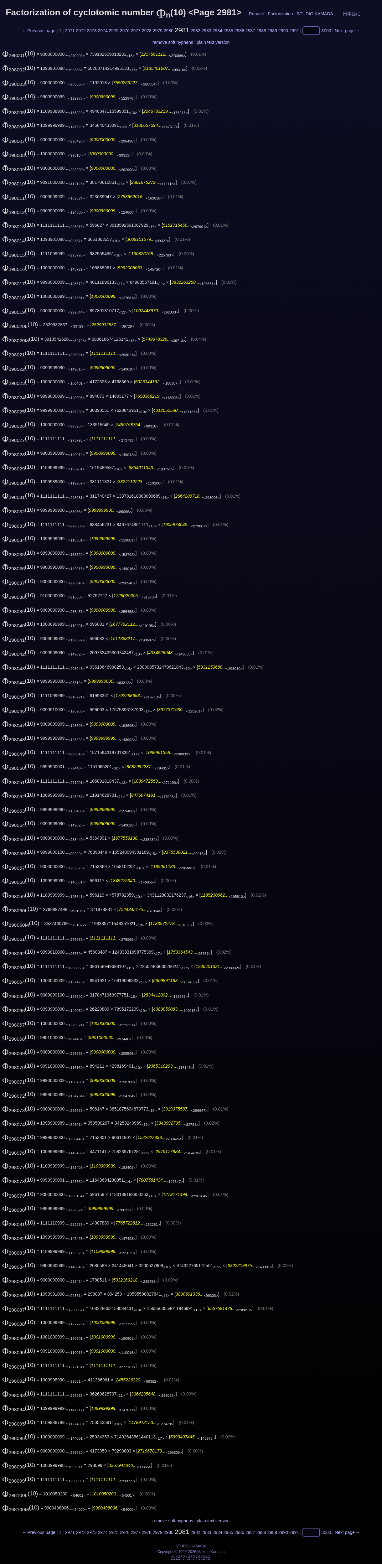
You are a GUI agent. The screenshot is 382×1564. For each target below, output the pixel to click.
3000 (326, 30)
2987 (250, 30)
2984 (217, 30)
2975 (114, 30)
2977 (136, 30)
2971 (70, 30)
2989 (272, 30)
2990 (283, 30)
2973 (91, 30)
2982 (195, 30)
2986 (239, 30)
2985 (228, 30)
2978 (147, 30)
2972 (80, 30)
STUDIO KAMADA (315, 13)
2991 (294, 30)
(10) (18, 53)
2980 (168, 30)
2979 (158, 30)
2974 (103, 30)
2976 (125, 30)
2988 (261, 30)
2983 (206, 30)
